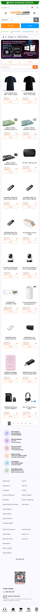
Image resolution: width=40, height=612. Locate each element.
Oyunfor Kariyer (26, 529)
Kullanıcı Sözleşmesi (28, 500)
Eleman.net (25, 534)
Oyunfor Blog (6, 534)
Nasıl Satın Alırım (8, 539)
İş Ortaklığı (6, 490)
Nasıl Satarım (7, 543)
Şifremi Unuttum (26, 495)
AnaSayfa (11, 37)
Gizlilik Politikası (7, 518)
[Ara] (36, 19)
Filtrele (30, 62)
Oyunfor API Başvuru (9, 495)
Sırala (10, 62)
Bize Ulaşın (6, 500)
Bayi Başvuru (6, 485)
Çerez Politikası (7, 514)
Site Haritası (25, 504)
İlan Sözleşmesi (7, 509)
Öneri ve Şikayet (7, 548)
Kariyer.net (25, 539)
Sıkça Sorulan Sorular (9, 529)
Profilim (24, 490)
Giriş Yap (24, 485)
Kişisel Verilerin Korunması (10, 504)
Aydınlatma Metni (8, 523)
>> (30, 423)
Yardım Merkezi (7, 553)
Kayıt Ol (24, 481)
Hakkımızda (6, 481)
